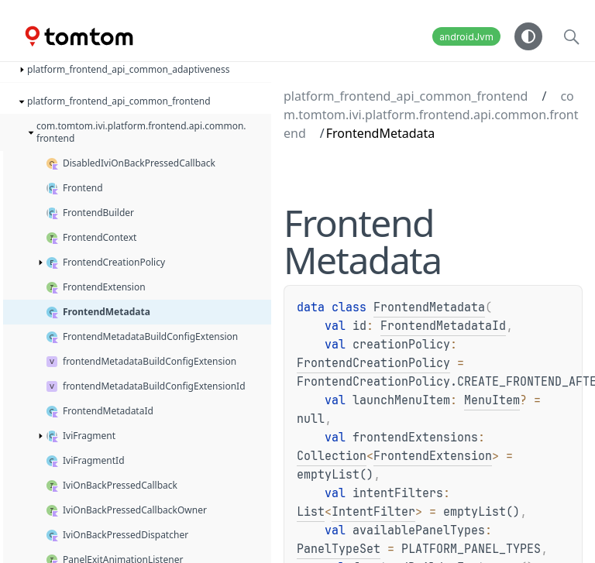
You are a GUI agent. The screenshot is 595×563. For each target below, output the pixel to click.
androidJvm (466, 37)
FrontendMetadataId (443, 326)
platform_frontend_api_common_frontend (406, 96)
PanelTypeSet (338, 549)
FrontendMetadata (429, 307)
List (311, 512)
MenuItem (492, 400)
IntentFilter (373, 512)
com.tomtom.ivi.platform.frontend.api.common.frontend (431, 115)
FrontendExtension (432, 456)
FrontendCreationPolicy (373, 363)
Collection (331, 456)
